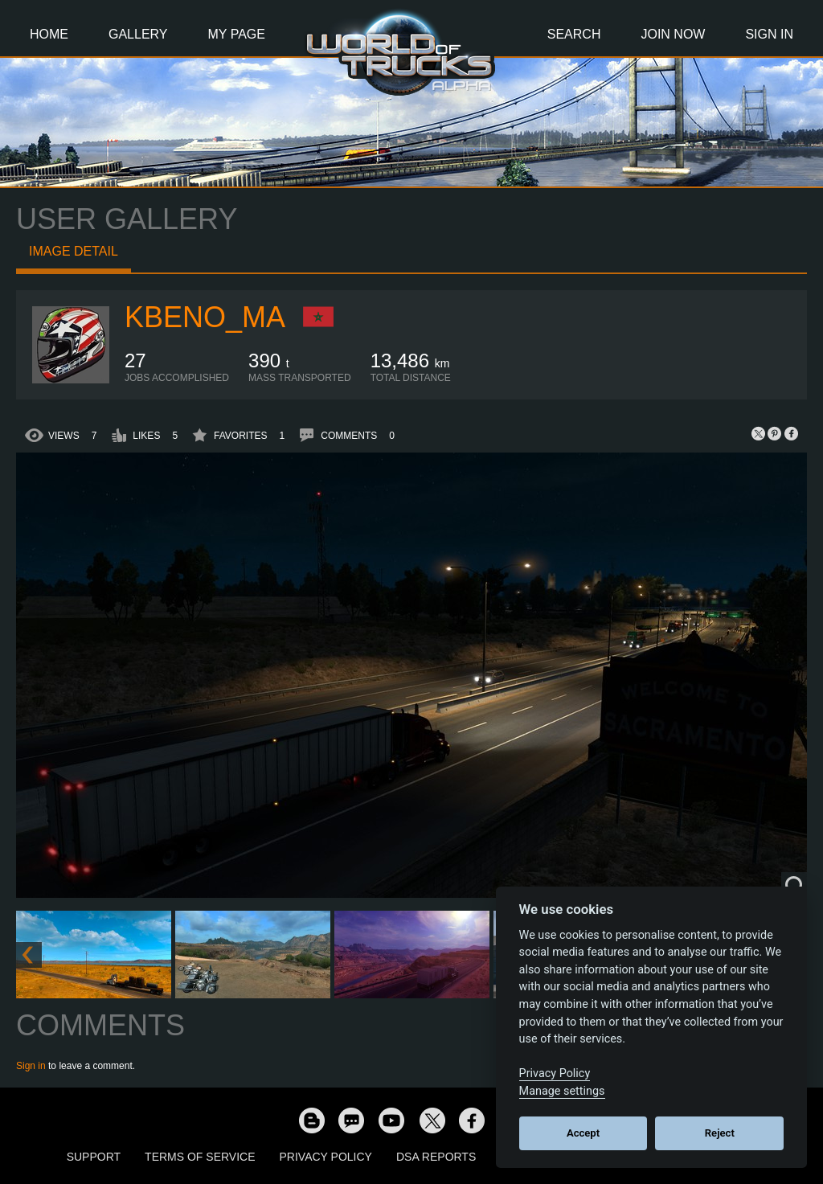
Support (94, 1156)
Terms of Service (200, 1156)
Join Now (673, 34)
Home (49, 34)
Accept (583, 1133)
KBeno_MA (205, 317)
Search (574, 34)
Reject (720, 1133)
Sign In (769, 34)
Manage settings (562, 1091)
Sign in (31, 1065)
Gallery (138, 34)
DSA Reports (436, 1156)
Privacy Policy (326, 1156)
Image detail (73, 251)
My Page (236, 34)
